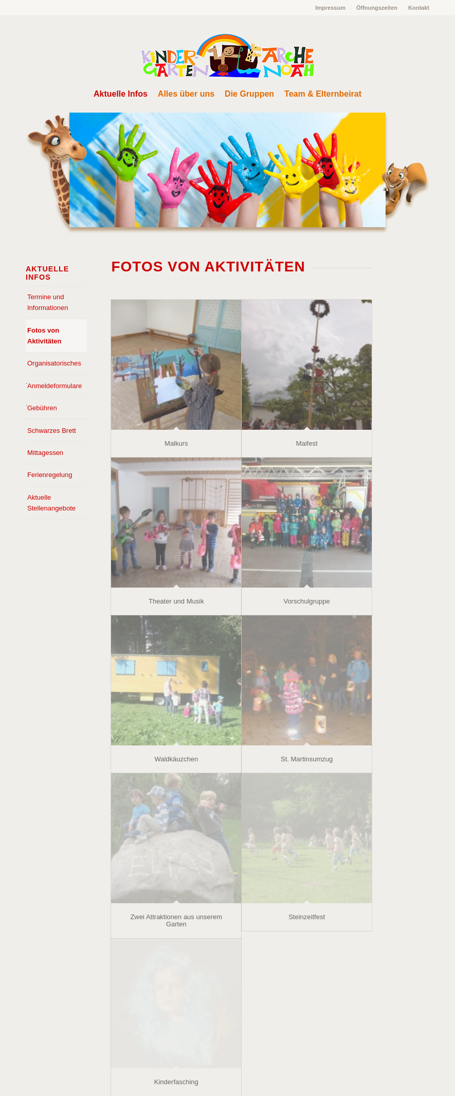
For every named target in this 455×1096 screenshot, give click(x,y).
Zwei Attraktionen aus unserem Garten (176, 920)
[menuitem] (330, 7)
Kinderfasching (176, 1082)
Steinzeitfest (306, 917)
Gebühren (42, 408)
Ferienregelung (49, 475)
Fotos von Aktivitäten (44, 335)
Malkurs (176, 443)
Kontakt (418, 8)
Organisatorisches (54, 363)
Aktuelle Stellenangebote (51, 503)
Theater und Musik (176, 601)
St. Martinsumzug (307, 759)
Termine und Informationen (47, 302)
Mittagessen (45, 452)
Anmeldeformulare (54, 386)
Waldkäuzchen (176, 759)
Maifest (307, 443)
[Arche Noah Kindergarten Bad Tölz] (227, 56)
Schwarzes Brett (51, 430)
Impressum (330, 8)
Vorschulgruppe (306, 601)
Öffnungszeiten (376, 8)
